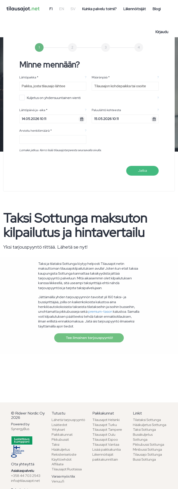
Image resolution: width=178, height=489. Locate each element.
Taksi (55, 444)
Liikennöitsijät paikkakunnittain (105, 457)
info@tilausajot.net (25, 480)
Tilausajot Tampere (107, 429)
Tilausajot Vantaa (105, 444)
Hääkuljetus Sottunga (149, 425)
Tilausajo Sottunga (147, 454)
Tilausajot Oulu (103, 434)
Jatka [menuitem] (142, 170)
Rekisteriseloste (64, 454)
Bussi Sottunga (144, 459)
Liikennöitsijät (134, 8)
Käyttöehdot (62, 459)
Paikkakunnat (62, 434)
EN (61, 8)
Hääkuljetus (61, 449)
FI (50, 8)
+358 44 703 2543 (25, 475)
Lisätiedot (59, 425)
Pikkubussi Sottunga (148, 444)
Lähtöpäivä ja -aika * (33, 110)
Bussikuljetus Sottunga (143, 437)
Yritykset (58, 429)
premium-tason (100, 311)
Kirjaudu (161, 31)
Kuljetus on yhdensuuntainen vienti (50, 97)
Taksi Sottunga (144, 429)
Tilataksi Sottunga (147, 420)
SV (72, 8)
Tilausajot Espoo (105, 439)
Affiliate (58, 464)
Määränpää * (101, 77)
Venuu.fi (58, 481)
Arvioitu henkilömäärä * (35, 131)
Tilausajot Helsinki (106, 420)
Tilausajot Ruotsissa (67, 469)
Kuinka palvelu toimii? (99, 8)
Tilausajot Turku (104, 425)
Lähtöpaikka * (28, 77)
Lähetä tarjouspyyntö (68, 420)
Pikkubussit (60, 439)
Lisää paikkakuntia (106, 449)
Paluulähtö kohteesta (106, 110)
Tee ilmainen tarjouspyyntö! (89, 337)
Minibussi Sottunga (147, 449)
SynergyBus (20, 429)
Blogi (156, 8)
